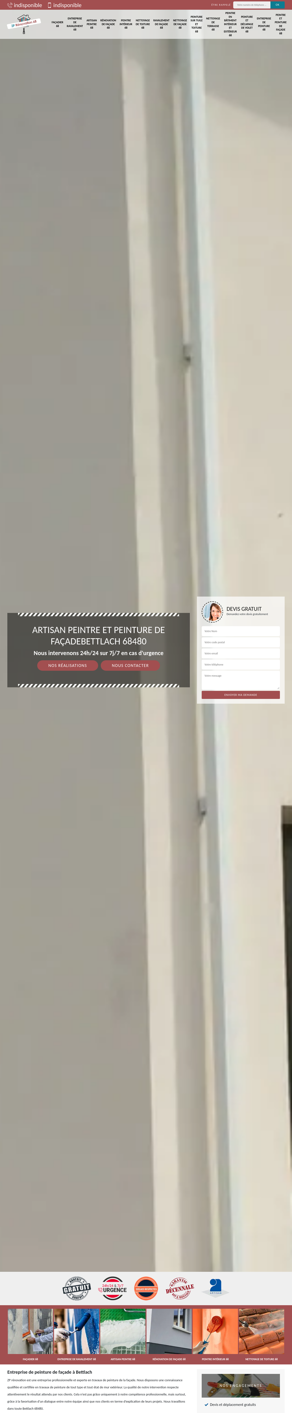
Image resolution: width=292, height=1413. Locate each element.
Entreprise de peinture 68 (264, 24)
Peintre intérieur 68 (126, 24)
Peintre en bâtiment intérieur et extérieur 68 (230, 24)
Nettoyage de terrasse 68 (213, 24)
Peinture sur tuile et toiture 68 (197, 24)
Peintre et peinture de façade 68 (281, 24)
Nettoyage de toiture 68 (143, 24)
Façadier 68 (57, 24)
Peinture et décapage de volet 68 (247, 24)
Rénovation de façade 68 (108, 24)
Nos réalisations (67, 665)
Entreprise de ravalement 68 (75, 24)
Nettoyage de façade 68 (180, 24)
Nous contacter (130, 665)
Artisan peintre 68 (92, 24)
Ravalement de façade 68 (161, 24)
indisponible (24, 5)
